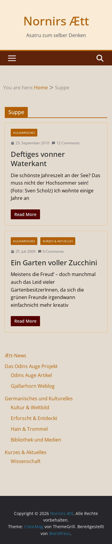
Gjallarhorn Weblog (33, 386)
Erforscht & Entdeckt (34, 418)
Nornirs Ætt (56, 21)
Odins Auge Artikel (31, 375)
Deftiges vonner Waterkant (38, 158)
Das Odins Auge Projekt (31, 366)
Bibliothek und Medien (36, 439)
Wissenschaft (26, 461)
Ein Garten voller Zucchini (54, 262)
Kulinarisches (24, 133)
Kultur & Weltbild (30, 407)
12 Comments (66, 142)
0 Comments (51, 251)
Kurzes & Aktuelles (58, 241)
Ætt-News (15, 355)
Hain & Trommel (29, 429)
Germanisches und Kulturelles (39, 398)
